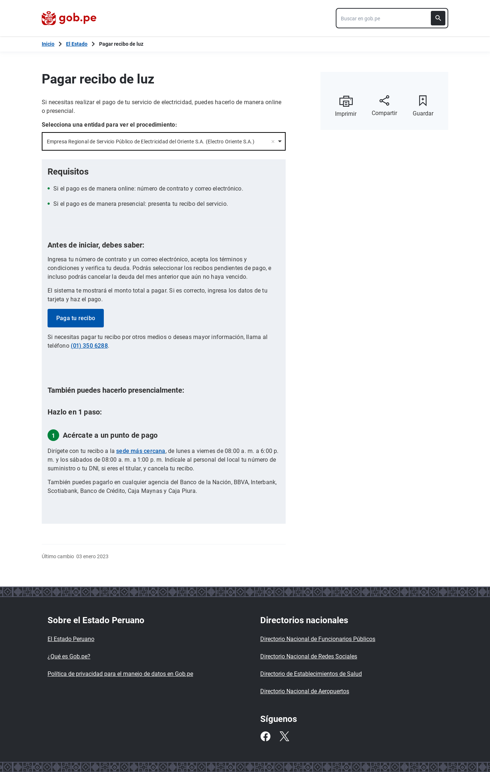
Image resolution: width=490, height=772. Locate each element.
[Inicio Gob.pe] (48, 44)
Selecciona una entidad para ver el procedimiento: (109, 124)
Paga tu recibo (75, 318)
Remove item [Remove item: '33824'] (273, 141)
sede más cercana (141, 451)
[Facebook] (265, 736)
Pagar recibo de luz (121, 44)
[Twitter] (284, 736)
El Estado (76, 44)
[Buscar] (438, 18)
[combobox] (392, 18)
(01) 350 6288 (89, 345)
